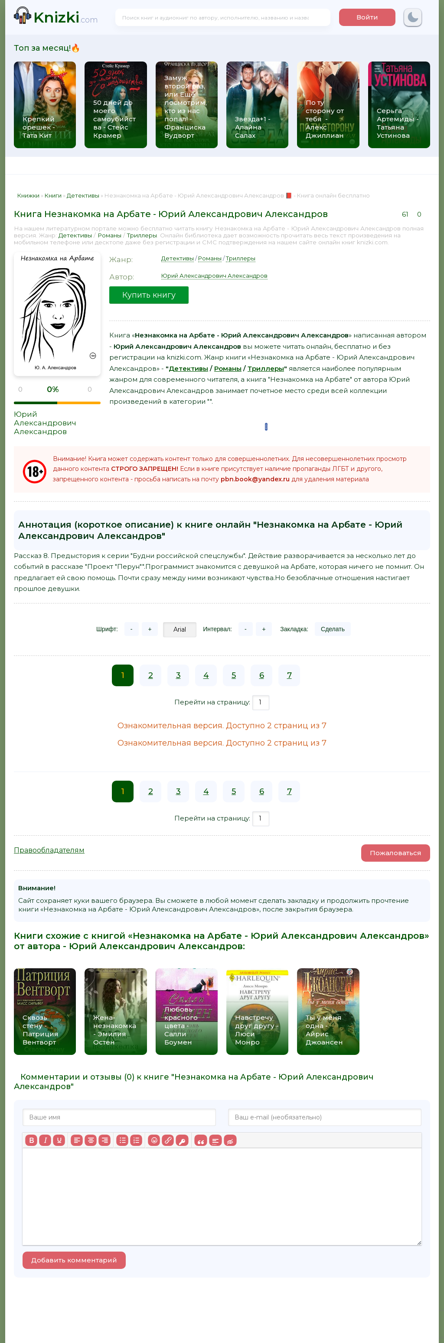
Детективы (75, 235)
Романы (109, 235)
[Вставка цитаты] (200, 1140)
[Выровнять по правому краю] (104, 1140)
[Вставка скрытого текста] (230, 1140)
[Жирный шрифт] (31, 1140)
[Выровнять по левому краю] (77, 1140)
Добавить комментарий (74, 1260)
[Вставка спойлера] (215, 1140)
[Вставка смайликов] (154, 1140)
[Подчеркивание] (59, 1140)
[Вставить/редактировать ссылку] (168, 1140)
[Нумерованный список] (136, 1140)
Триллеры (142, 235)
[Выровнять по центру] (91, 1140)
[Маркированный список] (122, 1140)
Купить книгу (149, 295)
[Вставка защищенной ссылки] (182, 1140)
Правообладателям (49, 850)
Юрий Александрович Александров (45, 423)
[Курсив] (45, 1140)
